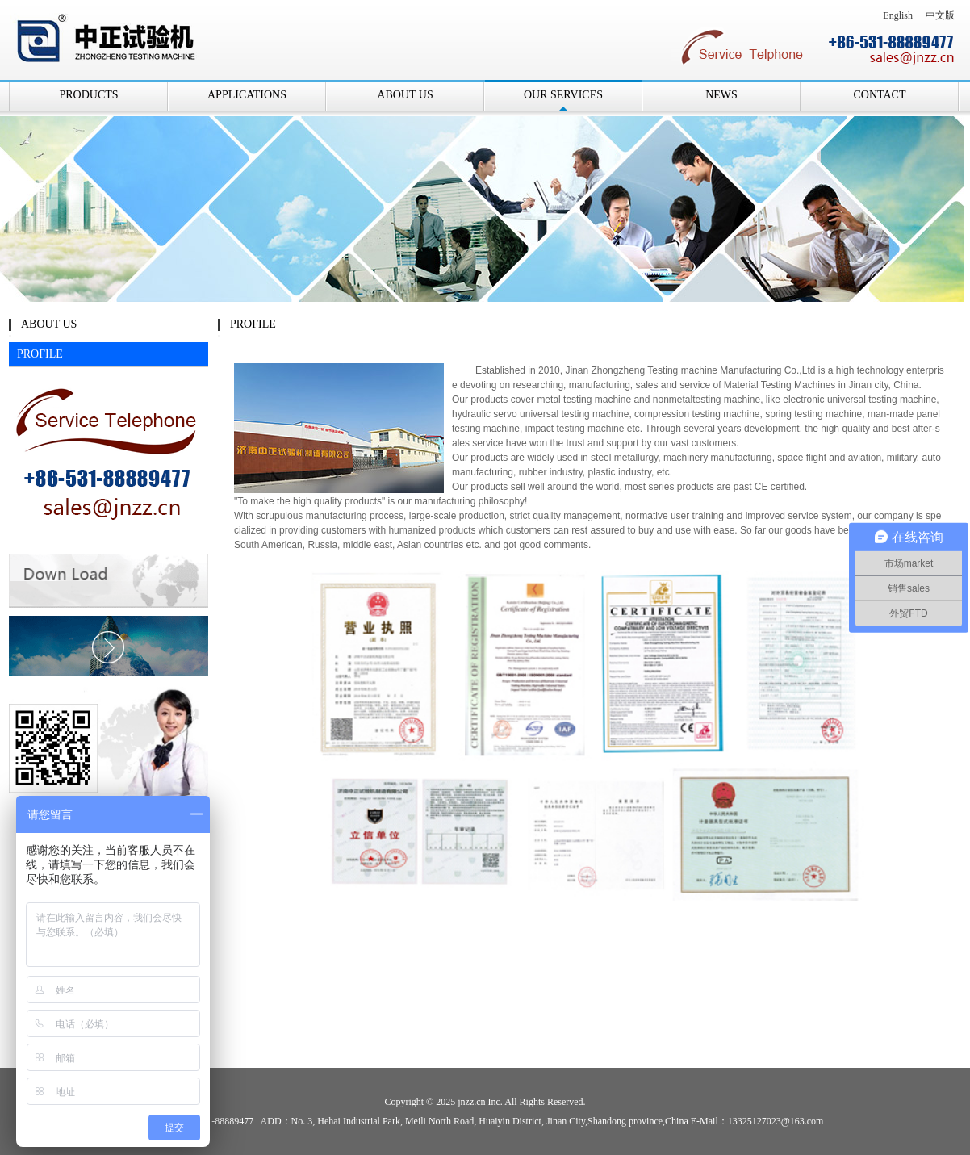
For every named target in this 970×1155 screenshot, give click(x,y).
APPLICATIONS (246, 95)
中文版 (940, 15)
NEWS (721, 95)
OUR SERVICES (563, 95)
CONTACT (880, 95)
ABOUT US (405, 95)
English (898, 15)
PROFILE (40, 354)
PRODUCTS (88, 95)
